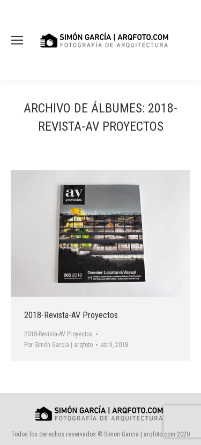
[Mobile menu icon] (17, 40)
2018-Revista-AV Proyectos (71, 315)
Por (58, 345)
